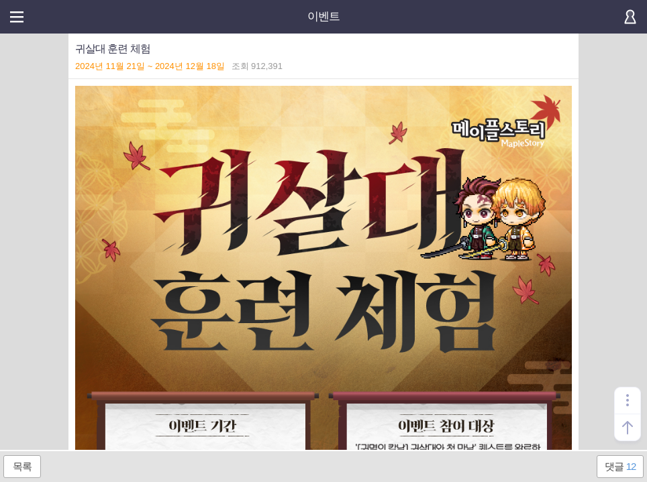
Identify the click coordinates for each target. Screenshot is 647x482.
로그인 (630, 17)
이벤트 (323, 16)
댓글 (620, 466)
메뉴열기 (17, 17)
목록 (22, 466)
